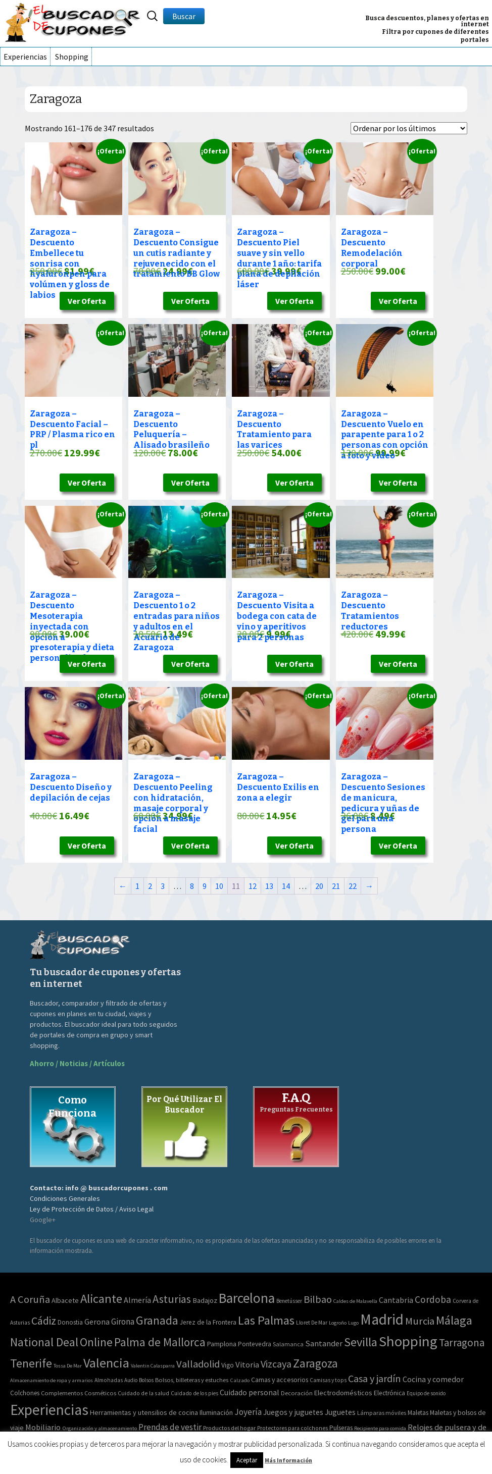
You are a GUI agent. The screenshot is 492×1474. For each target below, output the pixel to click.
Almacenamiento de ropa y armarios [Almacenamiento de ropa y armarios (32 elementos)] (51, 1380)
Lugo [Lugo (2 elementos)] (353, 1323)
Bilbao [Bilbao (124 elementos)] (318, 1299)
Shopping (71, 56)
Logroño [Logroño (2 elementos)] (338, 1323)
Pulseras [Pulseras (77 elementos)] (341, 1428)
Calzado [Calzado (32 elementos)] (240, 1380)
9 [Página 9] (205, 886)
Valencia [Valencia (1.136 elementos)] (106, 1362)
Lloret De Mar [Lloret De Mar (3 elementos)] (311, 1322)
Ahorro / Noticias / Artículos (77, 1063)
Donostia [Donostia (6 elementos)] (70, 1322)
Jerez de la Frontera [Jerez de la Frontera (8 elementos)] (208, 1322)
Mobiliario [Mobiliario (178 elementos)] (43, 1427)
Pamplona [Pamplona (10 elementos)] (221, 1343)
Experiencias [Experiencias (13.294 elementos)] (49, 1409)
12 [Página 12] (253, 886)
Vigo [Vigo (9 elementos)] (227, 1365)
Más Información (288, 1460)
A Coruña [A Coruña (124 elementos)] (30, 1299)
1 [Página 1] (137, 886)
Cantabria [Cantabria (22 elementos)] (396, 1300)
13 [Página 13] (269, 886)
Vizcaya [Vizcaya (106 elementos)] (276, 1363)
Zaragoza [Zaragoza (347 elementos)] (315, 1363)
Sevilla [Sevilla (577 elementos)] (360, 1342)
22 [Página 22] (353, 886)
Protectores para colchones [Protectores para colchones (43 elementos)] (292, 1428)
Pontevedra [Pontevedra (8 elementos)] (254, 1344)
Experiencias (25, 56)
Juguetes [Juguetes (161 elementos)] (340, 1412)
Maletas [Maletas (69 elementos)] (418, 1412)
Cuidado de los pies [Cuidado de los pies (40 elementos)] (194, 1393)
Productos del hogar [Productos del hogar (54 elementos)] (229, 1428)
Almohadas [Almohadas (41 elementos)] (108, 1380)
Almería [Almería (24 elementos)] (137, 1300)
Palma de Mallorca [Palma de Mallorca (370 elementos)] (160, 1342)
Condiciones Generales (65, 1198)
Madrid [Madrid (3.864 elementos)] (382, 1319)
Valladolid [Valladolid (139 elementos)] (198, 1364)
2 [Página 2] (150, 886)
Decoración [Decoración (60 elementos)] (297, 1393)
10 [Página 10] (219, 886)
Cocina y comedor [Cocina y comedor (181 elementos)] (433, 1379)
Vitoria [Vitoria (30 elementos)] (247, 1364)
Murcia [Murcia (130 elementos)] (419, 1321)
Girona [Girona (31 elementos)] (122, 1321)
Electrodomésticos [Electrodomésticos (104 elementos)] (343, 1392)
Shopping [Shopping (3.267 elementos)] (408, 1341)
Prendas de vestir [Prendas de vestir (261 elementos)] (170, 1427)
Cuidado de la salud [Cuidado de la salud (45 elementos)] (143, 1393)
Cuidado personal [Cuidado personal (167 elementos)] (249, 1392)
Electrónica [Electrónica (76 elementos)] (389, 1393)
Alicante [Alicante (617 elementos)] (101, 1298)
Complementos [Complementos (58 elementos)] (62, 1393)
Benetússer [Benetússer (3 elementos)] (289, 1300)
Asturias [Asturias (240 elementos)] (172, 1299)
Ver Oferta (87, 301)
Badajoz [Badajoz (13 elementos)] (204, 1300)
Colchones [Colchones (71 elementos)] (24, 1393)
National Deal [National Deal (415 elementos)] (44, 1342)
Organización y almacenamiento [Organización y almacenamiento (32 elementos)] (99, 1428)
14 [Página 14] (286, 886)
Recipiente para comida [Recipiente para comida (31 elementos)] (380, 1428)
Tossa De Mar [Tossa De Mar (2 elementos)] (68, 1365)
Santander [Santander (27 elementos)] (323, 1343)
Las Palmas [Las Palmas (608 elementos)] (266, 1320)
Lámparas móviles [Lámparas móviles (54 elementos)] (381, 1412)
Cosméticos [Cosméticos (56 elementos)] (100, 1393)
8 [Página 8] (192, 886)
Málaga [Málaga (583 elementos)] (454, 1320)
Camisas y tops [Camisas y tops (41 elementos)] (328, 1380)
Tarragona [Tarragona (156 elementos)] (461, 1342)
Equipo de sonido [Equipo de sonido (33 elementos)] (426, 1393)
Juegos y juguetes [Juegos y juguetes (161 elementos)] (293, 1412)
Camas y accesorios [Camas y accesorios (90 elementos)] (279, 1379)
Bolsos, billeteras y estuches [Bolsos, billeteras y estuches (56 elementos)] (191, 1380)
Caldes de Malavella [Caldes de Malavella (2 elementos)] (355, 1301)
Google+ (43, 1219)
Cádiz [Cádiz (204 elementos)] (43, 1321)
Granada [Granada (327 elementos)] (157, 1320)
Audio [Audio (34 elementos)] (130, 1380)
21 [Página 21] (336, 886)
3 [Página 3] (163, 886)
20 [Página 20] (319, 886)
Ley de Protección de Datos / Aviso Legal (92, 1209)
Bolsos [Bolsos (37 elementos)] (146, 1380)
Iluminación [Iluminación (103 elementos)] (216, 1412)
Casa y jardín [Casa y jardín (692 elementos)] (374, 1378)
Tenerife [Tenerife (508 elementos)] (31, 1363)
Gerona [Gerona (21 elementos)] (97, 1322)
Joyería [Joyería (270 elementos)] (248, 1411)
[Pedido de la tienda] (409, 128)
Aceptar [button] (246, 1460)
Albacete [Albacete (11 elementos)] (65, 1300)
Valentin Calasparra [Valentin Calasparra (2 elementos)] (153, 1365)
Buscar (183, 16)
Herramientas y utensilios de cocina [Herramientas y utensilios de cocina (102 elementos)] (144, 1412)
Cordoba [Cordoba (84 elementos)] (433, 1299)
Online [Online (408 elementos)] (96, 1342)
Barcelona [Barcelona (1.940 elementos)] (247, 1298)
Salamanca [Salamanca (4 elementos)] (288, 1344)
